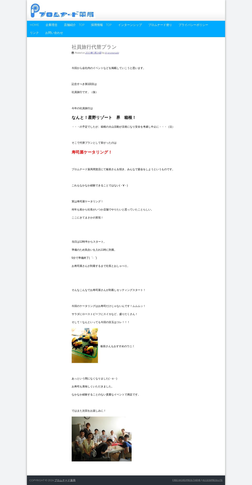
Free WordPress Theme (186, 480)
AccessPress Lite (212, 480)
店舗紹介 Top (74, 25)
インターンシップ (130, 25)
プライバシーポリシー (193, 25)
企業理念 (51, 25)
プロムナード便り (160, 25)
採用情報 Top (101, 25)
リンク (34, 32)
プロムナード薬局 (64, 480)
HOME (34, 25)
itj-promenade (112, 52)
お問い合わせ (54, 32)
